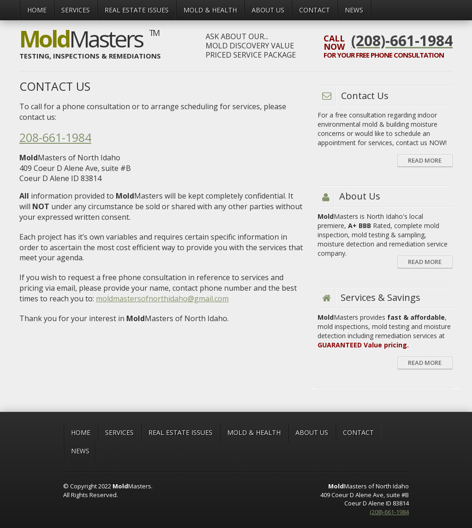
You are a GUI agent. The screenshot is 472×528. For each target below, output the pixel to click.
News (354, 10)
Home (37, 10)
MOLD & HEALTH (210, 10)
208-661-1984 (55, 137)
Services (75, 10)
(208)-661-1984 (389, 512)
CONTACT (314, 10)
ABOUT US (268, 10)
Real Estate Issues (137, 10)
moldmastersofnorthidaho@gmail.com (162, 298)
